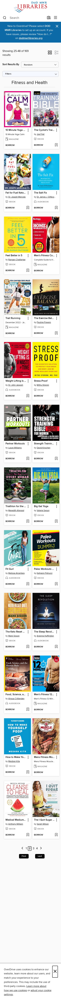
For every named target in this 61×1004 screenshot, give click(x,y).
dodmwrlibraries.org (30, 38)
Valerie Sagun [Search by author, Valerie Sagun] (43, 510)
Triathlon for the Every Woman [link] (16, 506)
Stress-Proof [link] (40, 381)
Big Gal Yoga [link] (41, 506)
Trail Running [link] (13, 318)
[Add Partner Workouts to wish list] (28, 459)
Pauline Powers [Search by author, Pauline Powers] (44, 322)
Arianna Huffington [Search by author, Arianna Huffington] (45, 636)
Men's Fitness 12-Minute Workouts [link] (44, 694)
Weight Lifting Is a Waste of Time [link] (16, 381)
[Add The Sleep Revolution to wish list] (56, 647)
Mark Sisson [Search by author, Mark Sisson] (14, 636)
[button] (50, 53)
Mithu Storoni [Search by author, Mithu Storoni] (43, 385)
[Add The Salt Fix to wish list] (56, 208)
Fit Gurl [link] (10, 569)
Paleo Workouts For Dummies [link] (44, 569)
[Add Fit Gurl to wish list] (28, 584)
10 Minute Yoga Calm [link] (16, 130)
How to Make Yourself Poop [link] (16, 757)
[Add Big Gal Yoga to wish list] (56, 521)
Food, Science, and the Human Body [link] (16, 694)
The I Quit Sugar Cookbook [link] (44, 819)
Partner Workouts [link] (15, 443)
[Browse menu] (56, 18)
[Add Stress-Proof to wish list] (56, 396)
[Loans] (49, 18)
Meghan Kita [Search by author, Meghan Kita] (14, 761)
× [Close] (55, 971)
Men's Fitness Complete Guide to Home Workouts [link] (44, 255)
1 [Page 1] (26, 848)
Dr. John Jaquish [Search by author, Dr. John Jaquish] (15, 385)
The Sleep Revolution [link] (44, 631)
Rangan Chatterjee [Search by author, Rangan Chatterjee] (16, 259)
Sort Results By (10, 64)
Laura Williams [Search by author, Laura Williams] (15, 447)
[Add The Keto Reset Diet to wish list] (28, 647)
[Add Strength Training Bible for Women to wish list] (56, 459)
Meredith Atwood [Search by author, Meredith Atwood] (16, 510)
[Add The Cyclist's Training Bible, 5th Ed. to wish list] (56, 145)
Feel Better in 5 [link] (14, 255)
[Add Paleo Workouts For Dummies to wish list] (56, 584)
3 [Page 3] (33, 848)
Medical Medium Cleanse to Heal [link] (16, 819)
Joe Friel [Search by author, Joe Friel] (40, 134)
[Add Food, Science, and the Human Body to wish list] (28, 709)
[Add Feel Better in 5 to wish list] (28, 271)
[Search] (4, 17)
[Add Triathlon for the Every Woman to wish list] (28, 521)
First (24, 856)
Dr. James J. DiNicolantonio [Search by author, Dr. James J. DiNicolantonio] (46, 197)
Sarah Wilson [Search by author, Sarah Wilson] (43, 824)
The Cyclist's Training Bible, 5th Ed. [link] (44, 130)
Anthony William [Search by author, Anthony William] (15, 824)
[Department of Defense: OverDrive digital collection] (30, 7)
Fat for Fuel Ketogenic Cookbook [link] (16, 192)
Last (40, 856)
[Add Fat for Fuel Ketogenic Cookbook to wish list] (28, 208)
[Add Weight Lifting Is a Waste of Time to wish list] (28, 396)
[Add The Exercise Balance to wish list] (56, 333)
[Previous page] (22, 848)
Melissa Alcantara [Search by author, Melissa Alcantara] (16, 573)
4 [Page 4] (37, 848)
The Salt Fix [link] (40, 192)
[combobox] (24, 18)
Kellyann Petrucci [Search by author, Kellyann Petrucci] (44, 573)
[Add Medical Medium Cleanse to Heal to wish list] (28, 835)
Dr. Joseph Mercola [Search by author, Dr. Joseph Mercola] (17, 197)
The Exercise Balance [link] (44, 318)
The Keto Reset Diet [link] (16, 631)
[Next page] (41, 848)
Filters (8, 74)
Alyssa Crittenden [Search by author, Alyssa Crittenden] (16, 698)
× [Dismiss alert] (57, 26)
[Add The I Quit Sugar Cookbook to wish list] (56, 835)
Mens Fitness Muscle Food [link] (44, 757)
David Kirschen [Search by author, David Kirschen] (43, 447)
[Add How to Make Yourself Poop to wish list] (28, 772)
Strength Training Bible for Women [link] (44, 443)
